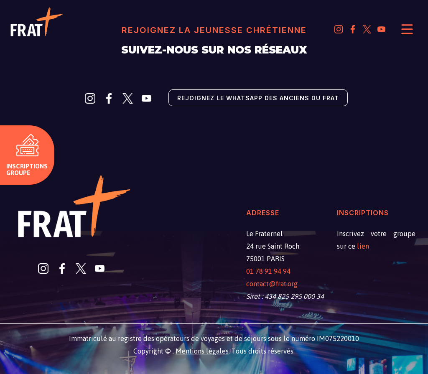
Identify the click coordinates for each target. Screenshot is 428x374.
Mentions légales (202, 351)
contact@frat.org (272, 283)
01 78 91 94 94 (268, 271)
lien (363, 246)
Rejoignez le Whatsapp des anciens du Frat (258, 98)
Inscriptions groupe (27, 169)
